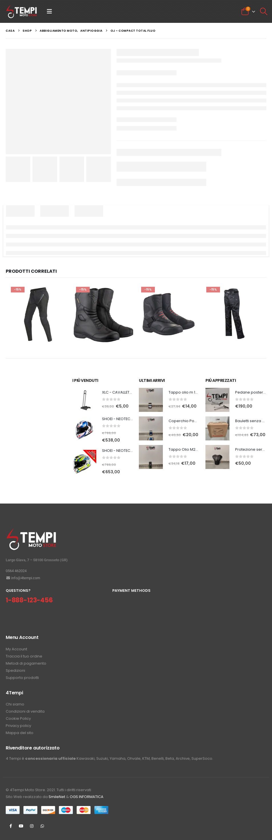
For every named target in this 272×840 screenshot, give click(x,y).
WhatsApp (42, 826)
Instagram (31, 826)
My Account (16, 649)
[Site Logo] (21, 11)
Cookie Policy (18, 718)
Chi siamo (15, 704)
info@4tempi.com (23, 578)
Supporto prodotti (22, 677)
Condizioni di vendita (25, 711)
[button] (49, 11)
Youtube (21, 826)
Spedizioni (15, 670)
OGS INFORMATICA (86, 796)
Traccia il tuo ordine (24, 656)
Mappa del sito (19, 732)
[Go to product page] (84, 400)
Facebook (10, 826)
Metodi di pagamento (26, 663)
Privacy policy (18, 725)
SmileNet (57, 796)
